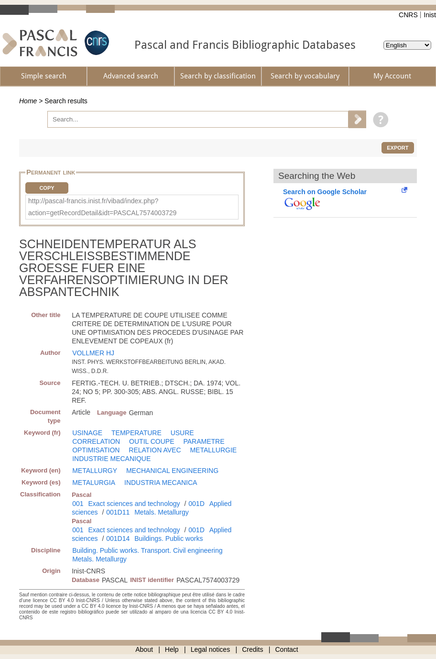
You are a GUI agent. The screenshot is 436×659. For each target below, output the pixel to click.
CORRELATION (96, 441)
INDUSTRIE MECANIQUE (111, 458)
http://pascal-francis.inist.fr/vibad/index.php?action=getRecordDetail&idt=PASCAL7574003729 (102, 207)
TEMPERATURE (136, 433)
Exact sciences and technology (134, 503)
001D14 (118, 538)
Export (397, 148)
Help (172, 649)
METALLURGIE (213, 450)
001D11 (118, 512)
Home (28, 101)
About (144, 649)
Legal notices (210, 649)
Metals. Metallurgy (161, 512)
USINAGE (87, 433)
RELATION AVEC (155, 450)
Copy (46, 188)
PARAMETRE (203, 441)
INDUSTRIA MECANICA (160, 482)
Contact (286, 649)
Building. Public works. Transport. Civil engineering (147, 550)
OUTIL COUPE (151, 441)
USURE (182, 433)
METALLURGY (94, 470)
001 (77, 503)
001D (196, 503)
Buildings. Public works (168, 538)
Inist (430, 15)
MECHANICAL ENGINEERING (172, 470)
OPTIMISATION (96, 450)
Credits (252, 649)
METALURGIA (93, 482)
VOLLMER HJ (93, 353)
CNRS (408, 15)
